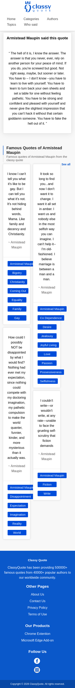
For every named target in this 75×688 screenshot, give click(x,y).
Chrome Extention (37, 633)
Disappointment (20, 496)
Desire (47, 327)
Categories (31, 19)
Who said (30, 24)
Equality (17, 300)
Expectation (18, 505)
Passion (47, 363)
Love (47, 354)
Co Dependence (51, 318)
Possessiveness (51, 372)
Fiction (47, 484)
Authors (52, 19)
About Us (37, 594)
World (17, 532)
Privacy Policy (38, 607)
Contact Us (37, 601)
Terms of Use (37, 614)
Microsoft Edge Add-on (37, 640)
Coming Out (18, 291)
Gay (17, 318)
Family (17, 309)
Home (11, 19)
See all (66, 164)
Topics (11, 24)
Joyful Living (48, 345)
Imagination (18, 514)
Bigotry (17, 272)
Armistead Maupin (22, 263)
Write (47, 493)
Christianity (17, 282)
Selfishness (47, 381)
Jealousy (47, 336)
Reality (17, 523)
